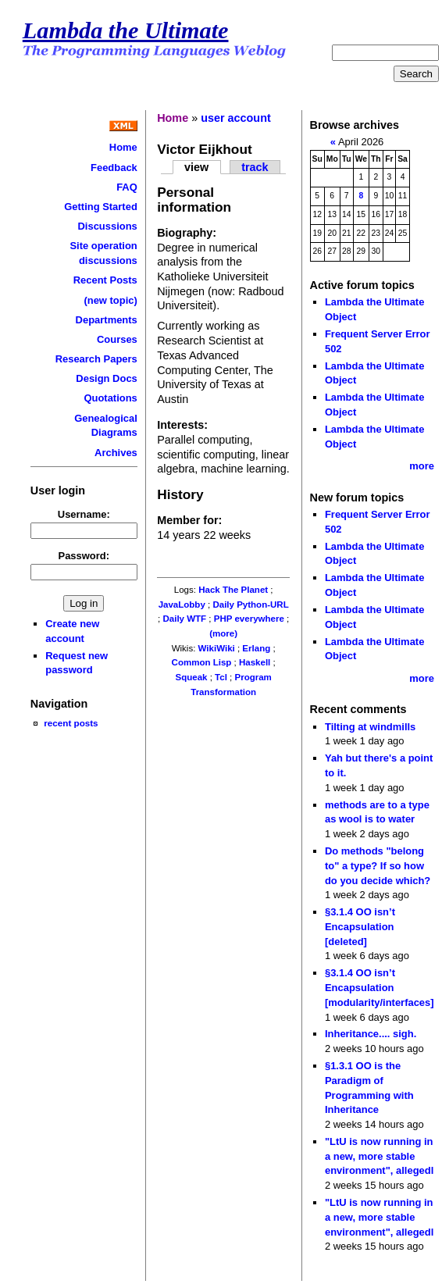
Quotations (110, 398)
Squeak (191, 677)
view (196, 167)
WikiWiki (216, 648)
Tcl (221, 677)
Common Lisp (202, 662)
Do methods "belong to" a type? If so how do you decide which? (377, 865)
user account (236, 118)
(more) (223, 633)
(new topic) (110, 300)
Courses (117, 339)
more (421, 466)
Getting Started (100, 206)
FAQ (126, 187)
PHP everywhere (249, 618)
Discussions (107, 226)
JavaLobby (182, 604)
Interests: (182, 425)
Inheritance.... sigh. (370, 1034)
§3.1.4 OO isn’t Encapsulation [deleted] (360, 926)
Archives (115, 452)
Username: (84, 514)
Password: (84, 556)
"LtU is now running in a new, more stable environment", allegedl (379, 1156)
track (254, 167)
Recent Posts (105, 280)
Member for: (189, 520)
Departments (106, 320)
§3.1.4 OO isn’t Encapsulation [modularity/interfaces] (379, 987)
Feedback (114, 167)
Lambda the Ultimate (126, 30)
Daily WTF (184, 618)
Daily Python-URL (250, 604)
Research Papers (96, 359)
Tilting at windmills (370, 727)
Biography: (186, 232)
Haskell (254, 662)
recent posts (71, 723)
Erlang (256, 648)
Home (123, 147)
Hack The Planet (233, 589)
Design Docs (106, 378)
